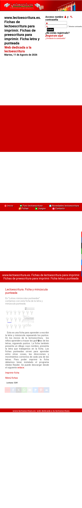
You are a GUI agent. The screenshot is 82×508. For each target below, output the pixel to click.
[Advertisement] (23, 80)
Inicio (8, 205)
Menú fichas (11, 378)
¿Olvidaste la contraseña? (55, 38)
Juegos (40, 208)
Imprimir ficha (12, 372)
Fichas (23, 208)
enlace (20, 367)
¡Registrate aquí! (54, 35)
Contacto (58, 208)
